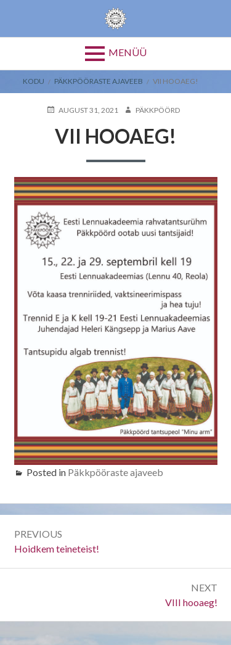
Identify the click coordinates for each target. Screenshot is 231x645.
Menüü (127, 52)
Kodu (33, 81)
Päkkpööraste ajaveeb (98, 81)
